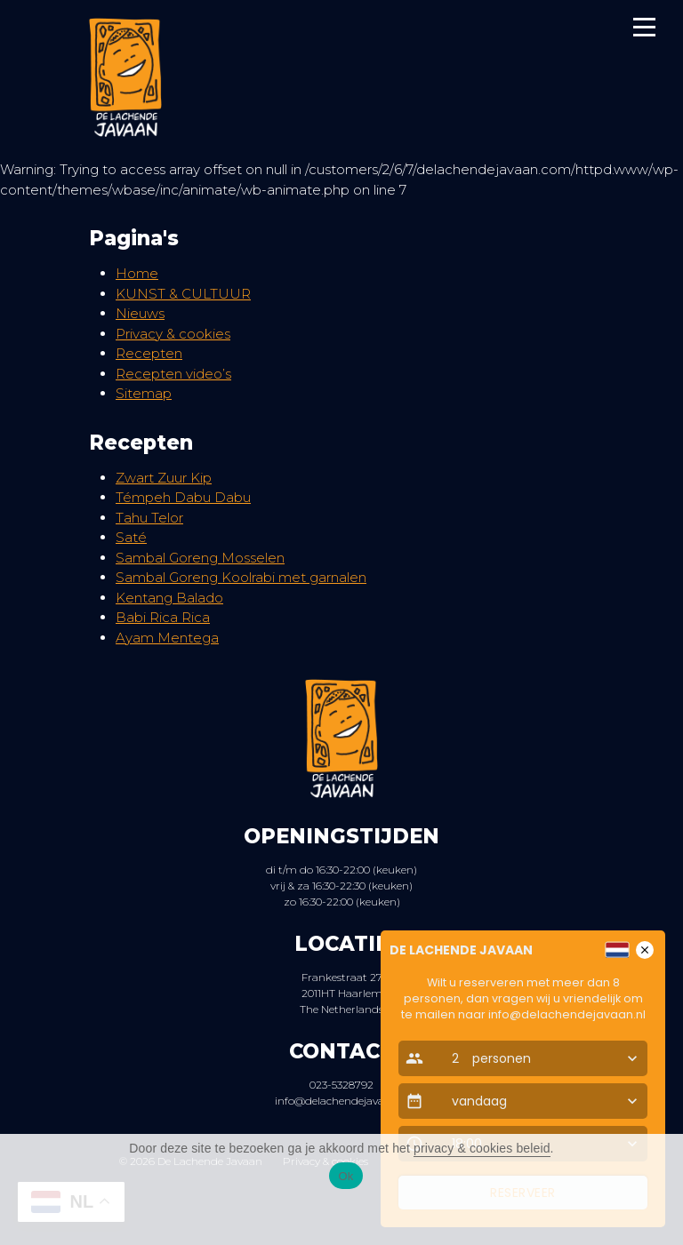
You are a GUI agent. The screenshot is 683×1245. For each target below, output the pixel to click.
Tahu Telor (149, 517)
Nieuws (140, 313)
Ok (345, 1176)
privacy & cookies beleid (482, 1148)
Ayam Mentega (167, 637)
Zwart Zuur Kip (164, 477)
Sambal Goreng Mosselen (200, 557)
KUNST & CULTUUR (183, 293)
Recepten (149, 353)
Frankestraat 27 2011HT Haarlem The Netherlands (341, 993)
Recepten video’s (173, 373)
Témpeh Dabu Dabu (183, 497)
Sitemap (144, 393)
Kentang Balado (169, 597)
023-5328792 (341, 1084)
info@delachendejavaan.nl (342, 1100)
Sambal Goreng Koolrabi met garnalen (241, 577)
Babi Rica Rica (163, 617)
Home (137, 273)
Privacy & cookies (173, 333)
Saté (131, 537)
